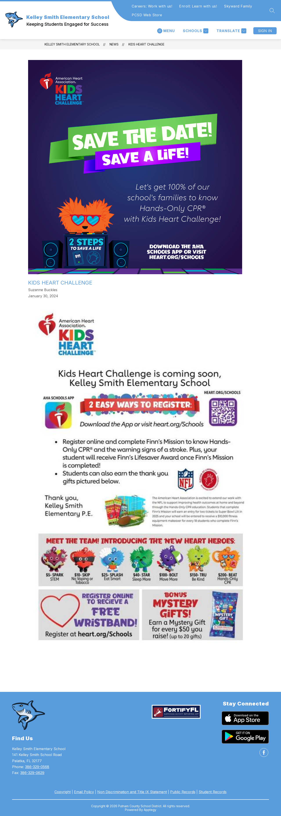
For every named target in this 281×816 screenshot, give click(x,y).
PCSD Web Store (147, 15)
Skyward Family (238, 6)
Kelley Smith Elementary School (72, 44)
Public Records (182, 792)
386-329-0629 (32, 773)
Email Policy (84, 792)
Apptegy (150, 810)
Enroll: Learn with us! (198, 6)
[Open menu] (166, 31)
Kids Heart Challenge (146, 44)
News (114, 44)
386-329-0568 (37, 767)
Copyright (62, 792)
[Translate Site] (230, 31)
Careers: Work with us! (152, 6)
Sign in (265, 31)
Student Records (213, 792)
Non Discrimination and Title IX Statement (132, 792)
